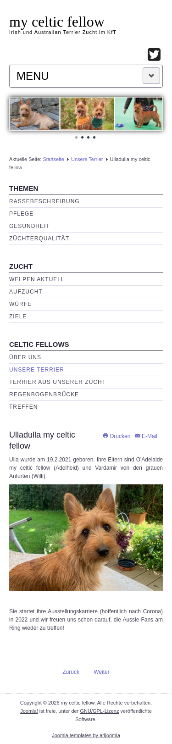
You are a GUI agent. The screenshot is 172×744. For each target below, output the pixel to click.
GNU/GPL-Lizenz (99, 711)
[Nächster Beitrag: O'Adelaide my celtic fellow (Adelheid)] (105, 671)
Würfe (20, 304)
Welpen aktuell (37, 279)
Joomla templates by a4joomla (86, 735)
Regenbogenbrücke (44, 394)
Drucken (117, 436)
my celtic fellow (57, 21)
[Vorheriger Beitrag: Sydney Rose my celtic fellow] (67, 671)
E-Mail (145, 436)
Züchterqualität (39, 238)
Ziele (18, 316)
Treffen (23, 407)
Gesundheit (29, 226)
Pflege (21, 214)
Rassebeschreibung (44, 201)
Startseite (53, 159)
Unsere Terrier (87, 159)
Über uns (25, 357)
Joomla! (29, 711)
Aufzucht (26, 292)
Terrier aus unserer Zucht (57, 382)
